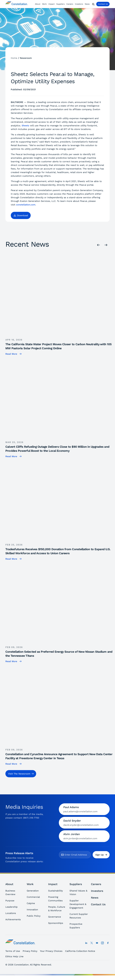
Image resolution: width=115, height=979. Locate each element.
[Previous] (98, 245)
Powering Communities (55, 899)
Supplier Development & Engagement (78, 904)
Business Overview (10, 892)
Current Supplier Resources (79, 916)
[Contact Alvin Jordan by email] (84, 836)
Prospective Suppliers (76, 926)
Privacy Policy (30, 951)
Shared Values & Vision (78, 892)
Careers (69, 4)
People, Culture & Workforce (56, 909)
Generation (33, 890)
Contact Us (103, 4)
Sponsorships (55, 923)
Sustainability (55, 890)
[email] (77, 855)
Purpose (9, 900)
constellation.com (25, 204)
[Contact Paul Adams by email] (84, 809)
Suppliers (60, 4)
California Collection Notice (80, 951)
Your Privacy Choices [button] (51, 951)
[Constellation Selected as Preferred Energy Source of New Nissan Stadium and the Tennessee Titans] (60, 612)
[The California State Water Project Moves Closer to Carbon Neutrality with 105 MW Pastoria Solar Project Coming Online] (60, 304)
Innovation (32, 909)
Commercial (33, 897)
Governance (54, 916)
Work (44, 4)
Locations (10, 913)
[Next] (106, 245)
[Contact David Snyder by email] (84, 823)
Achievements (13, 919)
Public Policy (33, 915)
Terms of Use (12, 951)
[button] (21, 215)
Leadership (11, 907)
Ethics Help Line (14, 956)
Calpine (31, 903)
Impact (51, 4)
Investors (79, 4)
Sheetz (25, 125)
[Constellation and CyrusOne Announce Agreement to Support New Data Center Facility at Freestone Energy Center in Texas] (60, 714)
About (37, 4)
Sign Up (101, 854)
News (87, 4)
